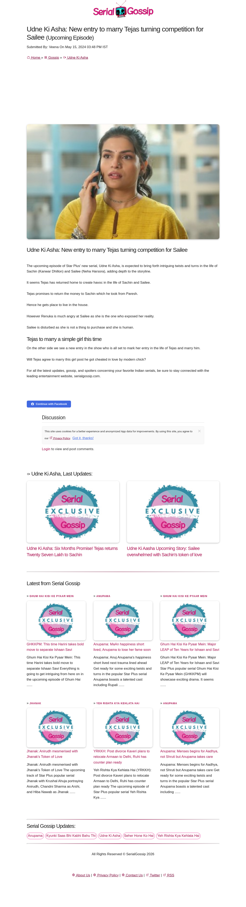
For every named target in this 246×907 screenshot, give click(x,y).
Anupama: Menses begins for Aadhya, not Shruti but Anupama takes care (189, 754)
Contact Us (132, 875)
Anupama (103, 596)
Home (34, 57)
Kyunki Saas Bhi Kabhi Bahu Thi (71, 836)
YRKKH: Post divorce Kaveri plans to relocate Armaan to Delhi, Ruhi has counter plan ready (121, 756)
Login (46, 449)
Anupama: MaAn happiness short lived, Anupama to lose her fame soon (122, 647)
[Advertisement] (123, 93)
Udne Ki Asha (75, 57)
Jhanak (35, 703)
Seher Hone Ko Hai (139, 836)
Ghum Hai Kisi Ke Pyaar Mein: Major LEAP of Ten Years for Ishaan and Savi (189, 647)
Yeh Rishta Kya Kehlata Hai (118, 703)
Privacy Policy (59, 438)
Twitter (153, 875)
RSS (168, 875)
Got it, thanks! (82, 438)
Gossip (51, 57)
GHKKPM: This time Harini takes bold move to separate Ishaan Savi (55, 647)
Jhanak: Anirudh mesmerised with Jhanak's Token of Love (52, 754)
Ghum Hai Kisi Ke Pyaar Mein (52, 596)
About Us (81, 875)
